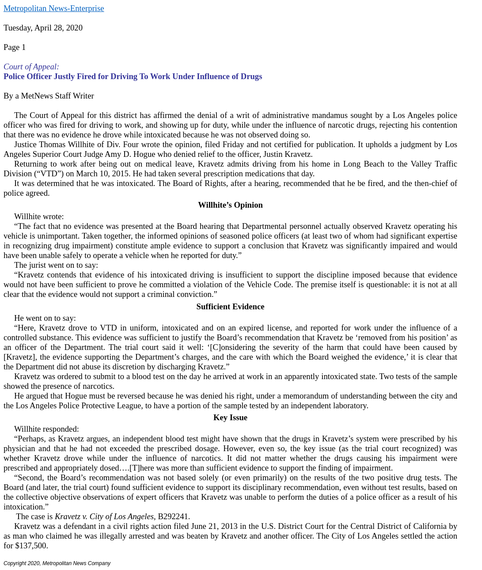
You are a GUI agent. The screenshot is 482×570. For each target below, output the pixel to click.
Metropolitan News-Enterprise (54, 8)
